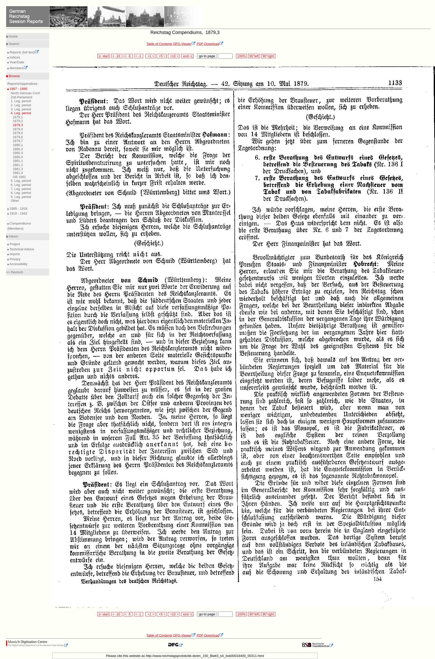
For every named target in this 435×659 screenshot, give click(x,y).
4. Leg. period (21, 113)
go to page (207, 56)
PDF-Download (210, 44)
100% (241, 56)
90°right (268, 56)
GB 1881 (19, 177)
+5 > (161, 56)
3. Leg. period (21, 109)
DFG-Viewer (184, 44)
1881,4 (18, 173)
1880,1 (18, 145)
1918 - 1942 (18, 213)
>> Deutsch (14, 272)
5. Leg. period (21, 181)
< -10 (117, 56)
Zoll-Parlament (21, 97)
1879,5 (18, 133)
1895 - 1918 (18, 208)
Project (14, 244)
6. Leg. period (21, 185)
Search (13, 44)
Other (15, 201)
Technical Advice (21, 249)
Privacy (14, 259)
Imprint (14, 254)
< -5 (128, 56)
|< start (104, 56)
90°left (254, 56)
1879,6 (18, 137)
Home (13, 36)
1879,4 (18, 129)
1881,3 (18, 169)
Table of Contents (159, 44)
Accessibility (18, 264)
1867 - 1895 (18, 89)
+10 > (173, 56)
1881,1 (18, 161)
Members (18, 68)
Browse (14, 76)
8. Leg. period (21, 193)
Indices (14, 57)
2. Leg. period (21, 105)
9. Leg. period (21, 197)
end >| (187, 56)
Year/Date (16, 62)
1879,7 (18, 141)
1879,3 (18, 125)
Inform (13, 236)
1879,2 (18, 121)
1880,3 (18, 153)
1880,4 (18, 157)
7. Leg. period (21, 189)
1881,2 (18, 165)
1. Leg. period (21, 101)
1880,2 (18, 149)
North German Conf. (26, 93)
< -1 (138, 56)
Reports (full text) (24, 52)
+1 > (150, 56)
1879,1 (18, 117)
